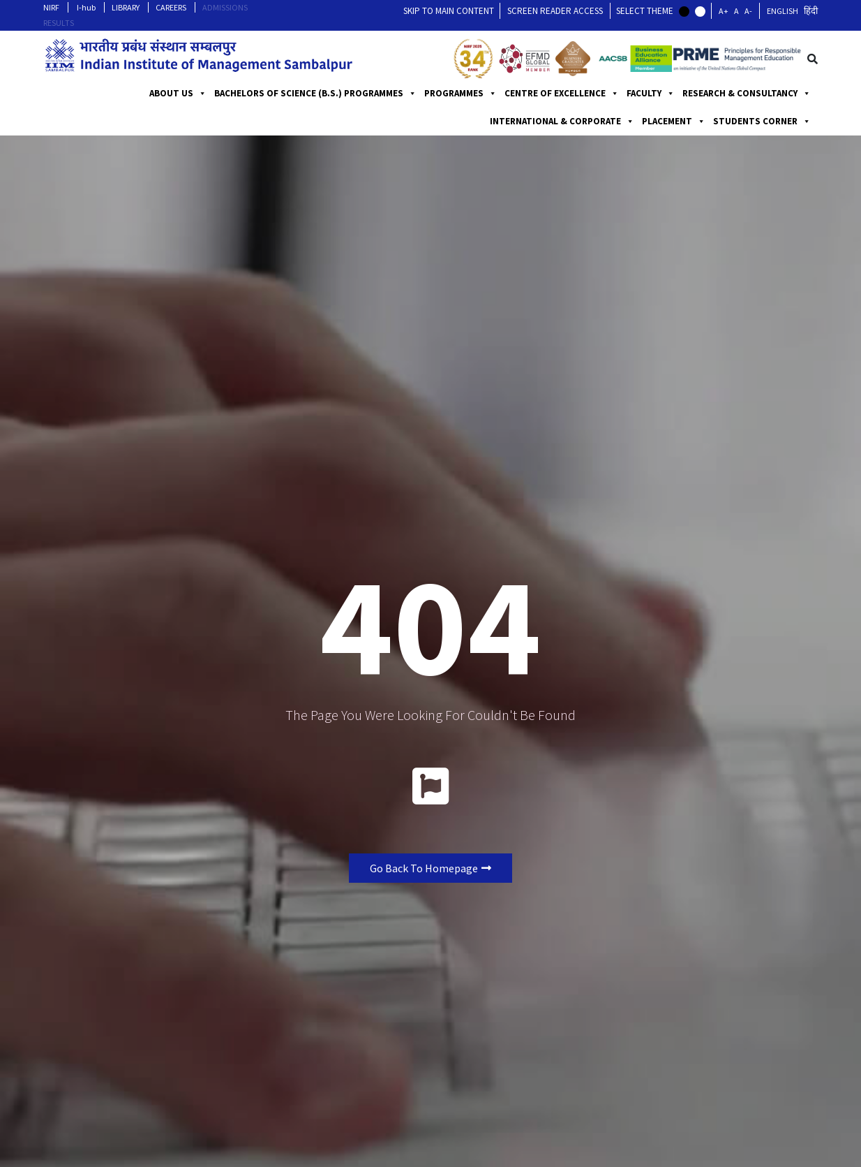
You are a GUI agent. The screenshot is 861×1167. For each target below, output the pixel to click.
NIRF (51, 7)
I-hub (86, 7)
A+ (723, 11)
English (782, 11)
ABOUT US (178, 94)
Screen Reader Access (555, 11)
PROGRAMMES (460, 94)
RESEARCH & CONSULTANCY (746, 94)
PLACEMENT (673, 121)
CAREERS (171, 7)
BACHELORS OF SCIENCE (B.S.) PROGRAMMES (315, 94)
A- (748, 11)
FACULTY (651, 94)
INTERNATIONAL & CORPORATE (562, 121)
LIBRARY (126, 7)
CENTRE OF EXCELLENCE (561, 94)
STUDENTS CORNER (762, 121)
